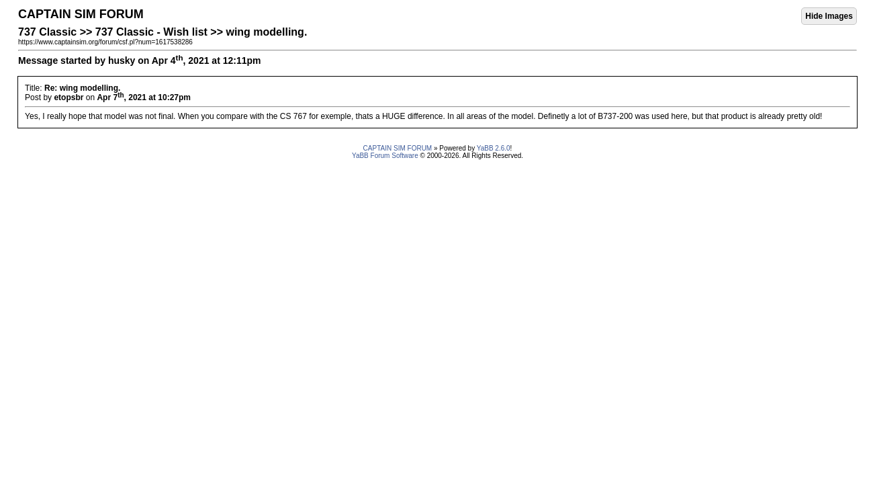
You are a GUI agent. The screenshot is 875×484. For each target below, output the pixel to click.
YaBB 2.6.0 (493, 148)
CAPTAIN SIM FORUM (397, 148)
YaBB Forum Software (385, 155)
